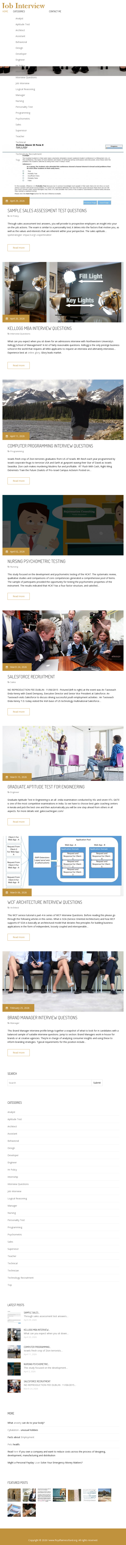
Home (5, 11)
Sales (18, 124)
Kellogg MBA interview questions (40, 327)
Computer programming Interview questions (50, 444)
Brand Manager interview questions (42, 1011)
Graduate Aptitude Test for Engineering (46, 782)
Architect (20, 30)
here (16, 1444)
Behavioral (21, 42)
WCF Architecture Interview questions (45, 897)
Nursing (20, 100)
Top (18, 159)
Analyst (19, 18)
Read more (19, 247)
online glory (34, 351)
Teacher (20, 136)
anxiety (17, 1415)
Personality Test (24, 106)
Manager (20, 95)
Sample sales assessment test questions (47, 210)
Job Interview (22, 83)
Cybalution (13, 1423)
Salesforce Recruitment (31, 673)
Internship (21, 71)
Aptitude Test (23, 24)
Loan (37, 1455)
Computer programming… (37, 1340)
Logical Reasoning (25, 89)
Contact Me (55, 11)
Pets (10, 1437)
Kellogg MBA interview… (37, 1322)
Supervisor (21, 130)
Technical (21, 142)
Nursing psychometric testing (36, 558)
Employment (27, 1430)
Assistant (20, 36)
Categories (19, 11)
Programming (23, 112)
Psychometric (23, 118)
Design (19, 47)
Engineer (20, 59)
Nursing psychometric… (36, 1357)
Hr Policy (20, 65)
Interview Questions (26, 77)
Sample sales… (32, 1305)
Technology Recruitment (29, 154)
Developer (21, 53)
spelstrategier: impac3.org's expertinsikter (30, 234)
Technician (21, 148)
